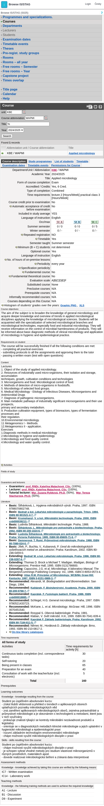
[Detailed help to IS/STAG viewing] (100, 107)
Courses (9, 21)
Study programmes (40, 161)
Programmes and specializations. (28, 17)
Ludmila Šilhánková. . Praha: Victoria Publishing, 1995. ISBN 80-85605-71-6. (55, 536)
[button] (4, 4)
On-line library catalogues (27, 632)
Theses (8, 48)
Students (9, 35)
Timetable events (15, 44)
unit (3, 112)
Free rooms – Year (16, 71)
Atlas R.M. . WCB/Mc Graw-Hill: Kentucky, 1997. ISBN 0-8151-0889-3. (51, 577)
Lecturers (9, 30)
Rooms (8, 57)
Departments (12, 25)
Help (6, 98)
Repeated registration (37, 234)
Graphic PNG (68, 305)
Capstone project (16, 75)
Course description (14, 161)
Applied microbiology (82, 153)
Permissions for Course (65, 165)
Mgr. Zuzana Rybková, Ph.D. (49, 492)
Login (88, 4)
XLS (81, 305)
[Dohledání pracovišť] (24, 112)
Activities (8, 465)
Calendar (9, 94)
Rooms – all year (15, 62)
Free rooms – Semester (20, 66)
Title (3, 124)
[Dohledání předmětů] (46, 118)
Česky (98, 4)
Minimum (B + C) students (34, 247)
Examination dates (17, 39)
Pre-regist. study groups (21, 53)
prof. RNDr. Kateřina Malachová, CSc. (48, 486)
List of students (64, 161)
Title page (10, 89)
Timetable (82, 161)
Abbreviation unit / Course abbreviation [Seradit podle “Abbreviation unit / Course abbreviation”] (30, 147)
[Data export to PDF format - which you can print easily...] (89, 107)
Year (3, 130)
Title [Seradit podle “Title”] (70, 147)
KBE (54, 170)
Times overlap (13, 80)
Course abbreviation (12, 118)
